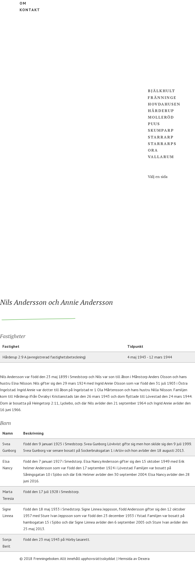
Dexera (144, 558)
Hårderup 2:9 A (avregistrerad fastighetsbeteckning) (44, 357)
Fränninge (162, 97)
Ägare (156, 71)
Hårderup (161, 110)
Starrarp (161, 137)
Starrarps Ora (160, 262)
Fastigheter (164, 64)
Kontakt (30, 9)
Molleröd (161, 117)
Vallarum (161, 156)
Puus (154, 123)
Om (23, 3)
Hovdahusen (164, 104)
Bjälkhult (161, 90)
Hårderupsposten (163, 275)
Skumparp (161, 130)
